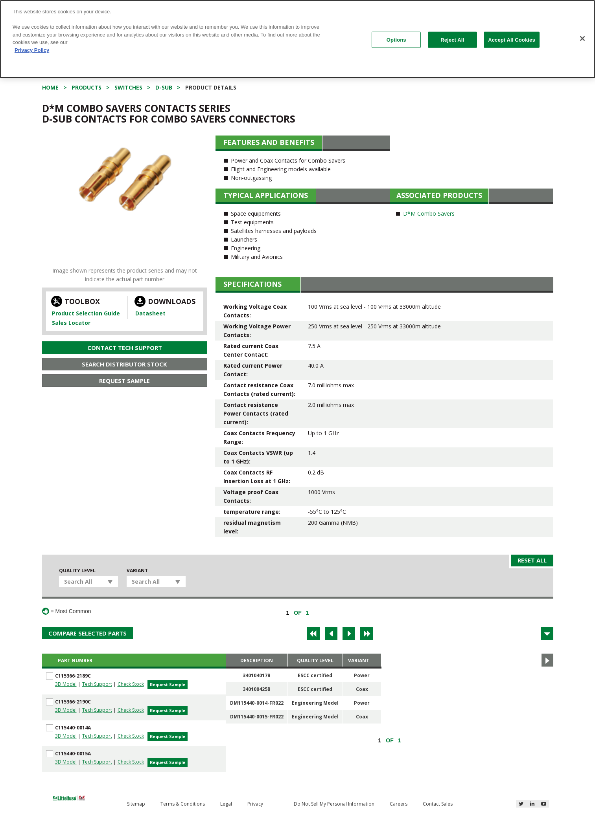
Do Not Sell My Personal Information (334, 804)
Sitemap (136, 804)
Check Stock (131, 684)
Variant (137, 570)
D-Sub (163, 87)
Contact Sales (438, 804)
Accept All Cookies (511, 39)
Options (396, 39)
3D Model (66, 684)
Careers (398, 804)
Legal (226, 804)
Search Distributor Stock (124, 364)
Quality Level (77, 570)
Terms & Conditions (182, 804)
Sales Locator (71, 322)
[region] (297, 39)
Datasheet (150, 313)
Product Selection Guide (86, 313)
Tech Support (97, 684)
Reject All (452, 39)
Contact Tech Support (124, 348)
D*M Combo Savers (429, 213)
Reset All (532, 560)
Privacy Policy (32, 50)
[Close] (582, 38)
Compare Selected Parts (87, 633)
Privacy (255, 804)
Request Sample (124, 381)
